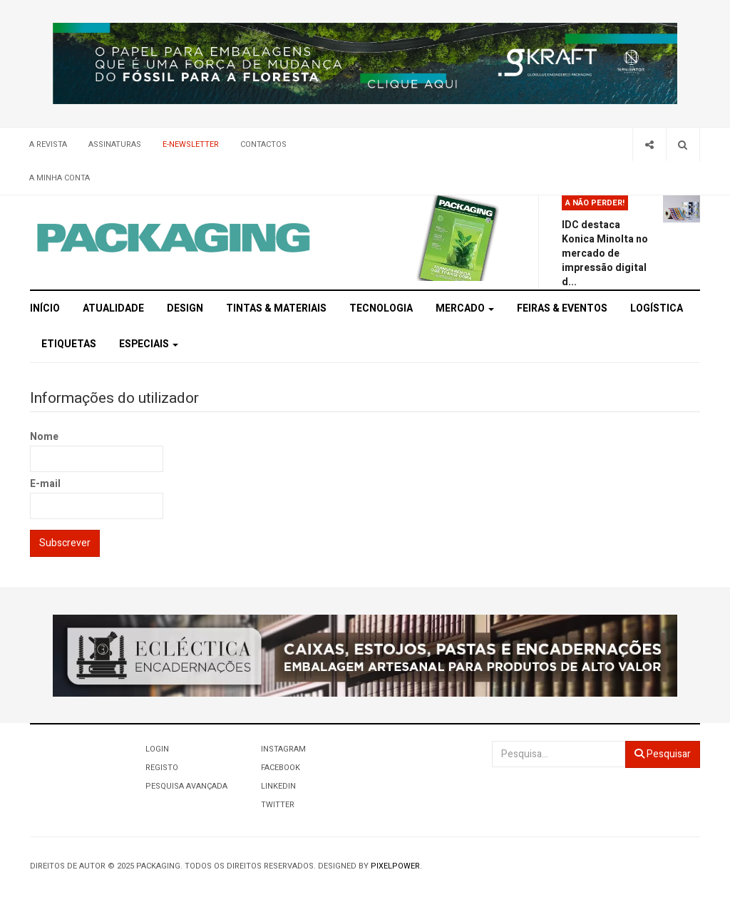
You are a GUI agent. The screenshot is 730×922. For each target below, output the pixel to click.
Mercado (465, 308)
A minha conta (59, 178)
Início (45, 308)
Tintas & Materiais (276, 308)
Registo (161, 768)
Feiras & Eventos (562, 308)
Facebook (280, 768)
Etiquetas (68, 344)
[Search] (682, 144)
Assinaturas (114, 144)
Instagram (283, 749)
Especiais (148, 344)
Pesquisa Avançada (186, 786)
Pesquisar (662, 754)
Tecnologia (381, 308)
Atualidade (113, 308)
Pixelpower (395, 866)
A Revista (48, 144)
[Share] (649, 144)
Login (157, 749)
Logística (656, 308)
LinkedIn (278, 786)
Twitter (277, 805)
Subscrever (65, 543)
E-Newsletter (191, 144)
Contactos (263, 144)
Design (185, 308)
